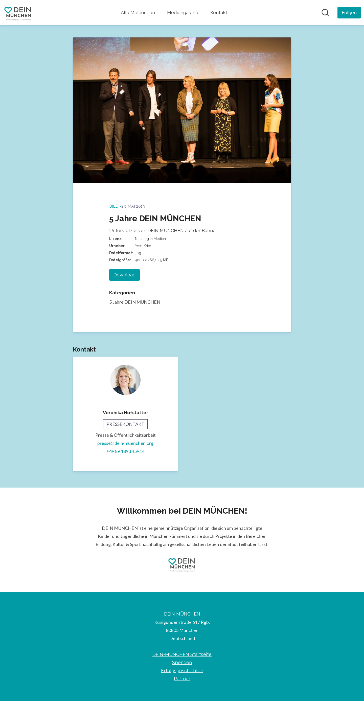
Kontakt (218, 12)
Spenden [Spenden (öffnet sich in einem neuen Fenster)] (182, 662)
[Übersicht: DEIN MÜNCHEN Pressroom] (18, 12)
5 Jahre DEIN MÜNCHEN (134, 302)
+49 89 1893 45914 (125, 451)
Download (124, 274)
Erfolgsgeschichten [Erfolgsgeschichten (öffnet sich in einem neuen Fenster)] (182, 670)
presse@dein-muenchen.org (125, 443)
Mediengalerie (182, 12)
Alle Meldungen (138, 12)
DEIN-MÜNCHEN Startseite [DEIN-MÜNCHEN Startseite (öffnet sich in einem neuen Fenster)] (182, 654)
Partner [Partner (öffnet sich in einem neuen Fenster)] (182, 678)
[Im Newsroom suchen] (325, 13)
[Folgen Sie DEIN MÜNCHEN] (349, 12)
